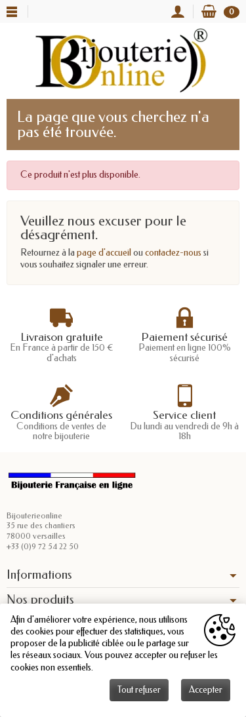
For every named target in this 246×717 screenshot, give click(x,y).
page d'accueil (104, 252)
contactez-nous (173, 252)
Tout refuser (139, 689)
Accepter (205, 689)
